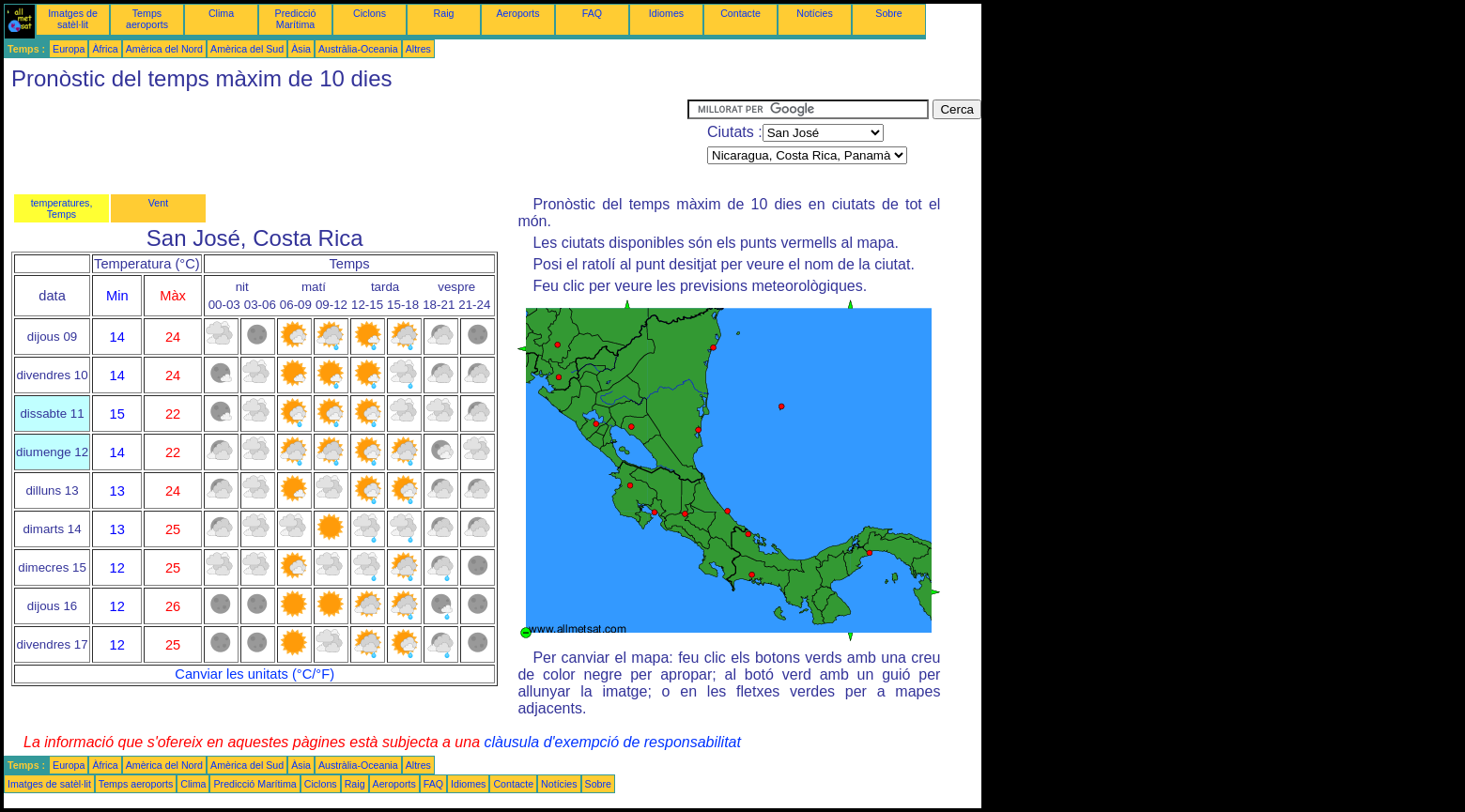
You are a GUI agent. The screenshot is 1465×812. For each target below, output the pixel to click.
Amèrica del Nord (164, 48)
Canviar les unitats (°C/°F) (254, 674)
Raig (444, 13)
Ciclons (369, 13)
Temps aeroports (147, 19)
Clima (221, 13)
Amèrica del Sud (247, 48)
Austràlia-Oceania (358, 48)
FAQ (592, 13)
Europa (69, 48)
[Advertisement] (345, 142)
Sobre (888, 13)
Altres (418, 48)
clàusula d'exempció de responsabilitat (612, 742)
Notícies (814, 13)
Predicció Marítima (295, 19)
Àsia (301, 48)
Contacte (740, 13)
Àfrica (104, 48)
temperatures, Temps (62, 208)
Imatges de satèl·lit (73, 19)
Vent (158, 202)
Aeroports (517, 13)
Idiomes (666, 13)
